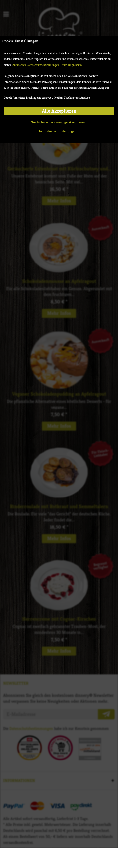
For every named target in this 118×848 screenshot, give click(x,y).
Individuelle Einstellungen (57, 131)
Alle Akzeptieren (59, 111)
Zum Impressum (72, 65)
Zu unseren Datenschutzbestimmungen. (36, 65)
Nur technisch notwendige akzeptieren (58, 122)
